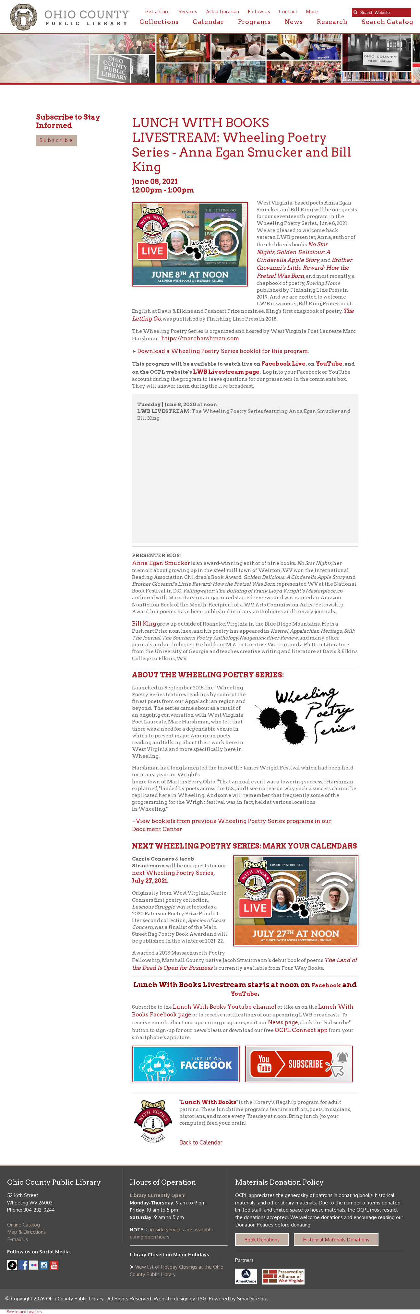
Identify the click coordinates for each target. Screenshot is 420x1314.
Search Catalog (387, 22)
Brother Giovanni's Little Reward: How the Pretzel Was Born (304, 267)
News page (283, 1022)
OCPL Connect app (301, 1030)
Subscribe (57, 140)
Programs (254, 22)
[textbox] (383, 12)
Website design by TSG (180, 1298)
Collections (159, 22)
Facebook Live (283, 363)
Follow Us (259, 11)
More (312, 11)
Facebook (326, 985)
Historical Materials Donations (336, 1239)
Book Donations (262, 1239)
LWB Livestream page (226, 371)
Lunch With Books (208, 1101)
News (294, 22)
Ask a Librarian (222, 11)
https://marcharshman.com (200, 338)
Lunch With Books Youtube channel (224, 1006)
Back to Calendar (200, 1142)
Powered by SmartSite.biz (238, 1298)
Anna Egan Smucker (161, 562)
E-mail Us (17, 1239)
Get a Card (157, 11)
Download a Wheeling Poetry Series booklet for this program (222, 350)
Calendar (208, 22)
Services (187, 11)
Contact (288, 11)
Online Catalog (23, 1224)
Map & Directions (26, 1231)
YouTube (329, 363)
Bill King (144, 623)
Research (332, 22)
